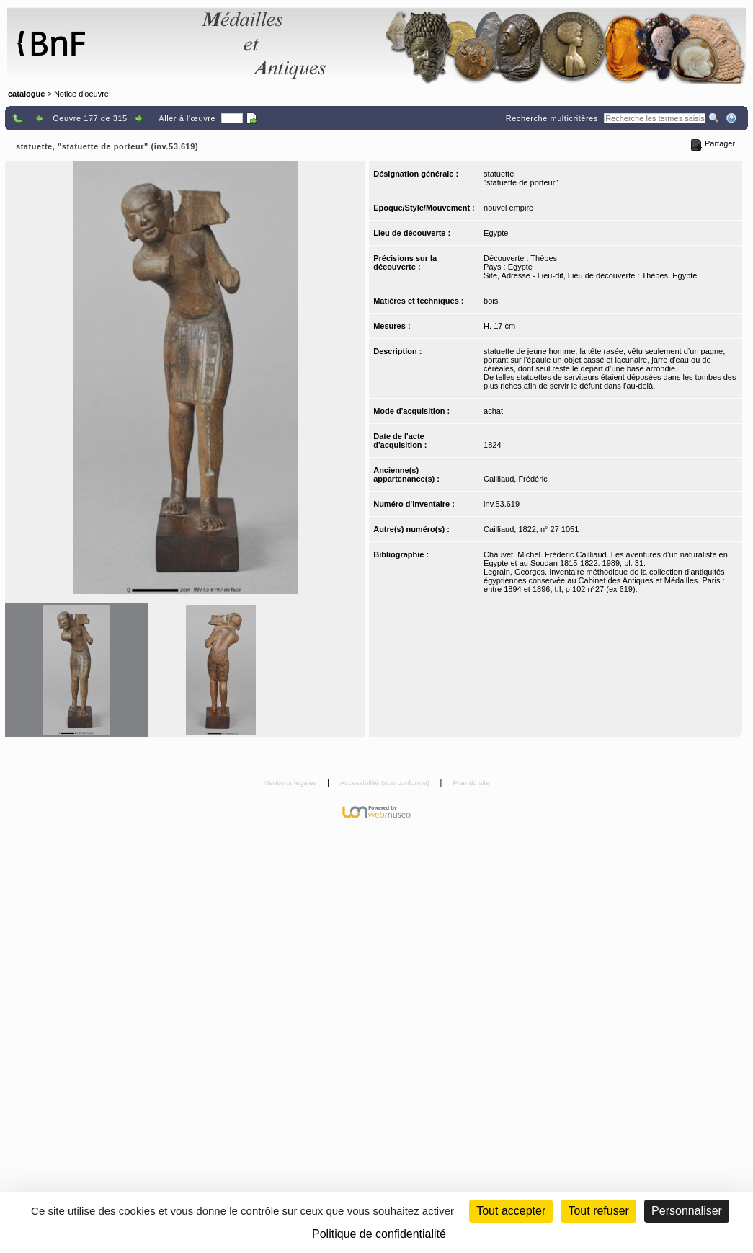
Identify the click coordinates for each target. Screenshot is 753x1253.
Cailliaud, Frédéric (516, 478)
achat (493, 411)
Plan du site (471, 783)
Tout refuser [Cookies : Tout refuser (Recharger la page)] (598, 1211)
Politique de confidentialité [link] (379, 1234)
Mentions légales (290, 783)
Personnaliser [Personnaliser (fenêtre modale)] (686, 1211)
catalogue (26, 93)
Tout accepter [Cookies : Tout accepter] (510, 1211)
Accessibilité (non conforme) (386, 783)
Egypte (496, 233)
